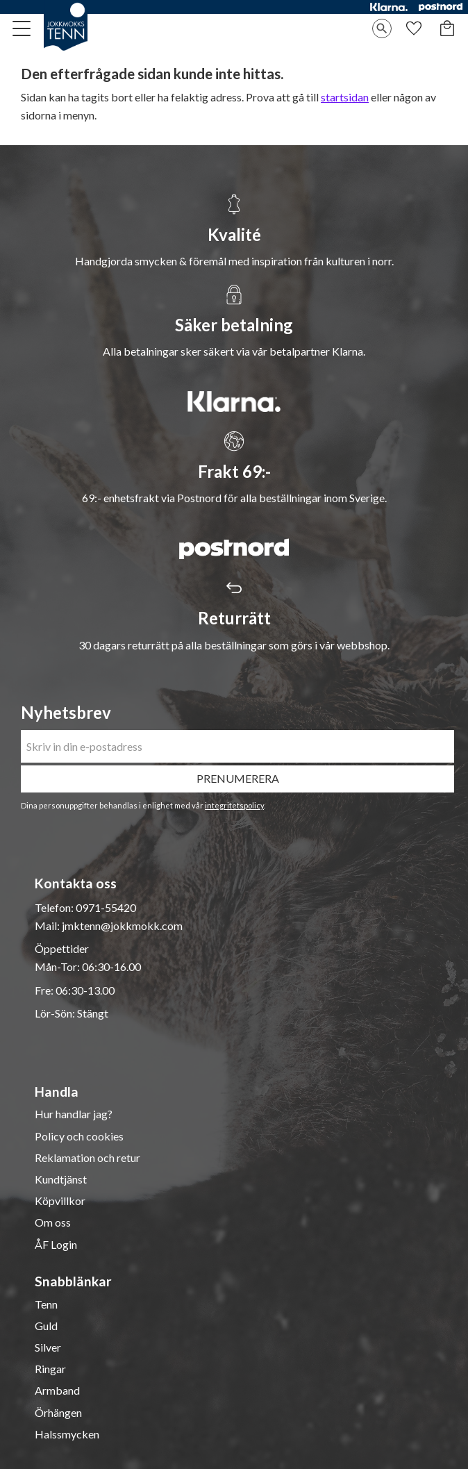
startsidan (345, 96)
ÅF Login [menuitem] (56, 1244)
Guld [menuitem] (46, 1326)
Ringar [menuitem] (50, 1369)
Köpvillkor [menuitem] (60, 1201)
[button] (22, 28)
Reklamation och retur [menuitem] (87, 1158)
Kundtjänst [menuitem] (61, 1179)
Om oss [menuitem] (53, 1222)
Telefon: (55, 907)
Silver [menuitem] (48, 1347)
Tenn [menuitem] (46, 1304)
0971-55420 (106, 907)
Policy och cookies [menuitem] (79, 1136)
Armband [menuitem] (57, 1390)
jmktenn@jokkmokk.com (122, 925)
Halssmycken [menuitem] (67, 1434)
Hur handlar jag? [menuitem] (73, 1114)
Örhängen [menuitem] (58, 1412)
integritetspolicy (234, 805)
